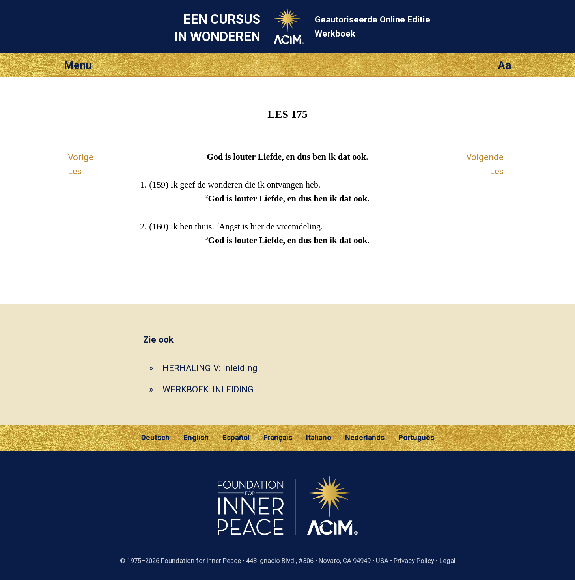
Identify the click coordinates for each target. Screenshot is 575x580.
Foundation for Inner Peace (201, 561)
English (196, 437)
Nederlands (365, 437)
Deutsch (155, 437)
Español (236, 437)
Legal (447, 561)
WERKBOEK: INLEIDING (208, 389)
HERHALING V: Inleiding (210, 368)
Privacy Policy (414, 561)
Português (416, 437)
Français (277, 437)
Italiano (318, 437)
